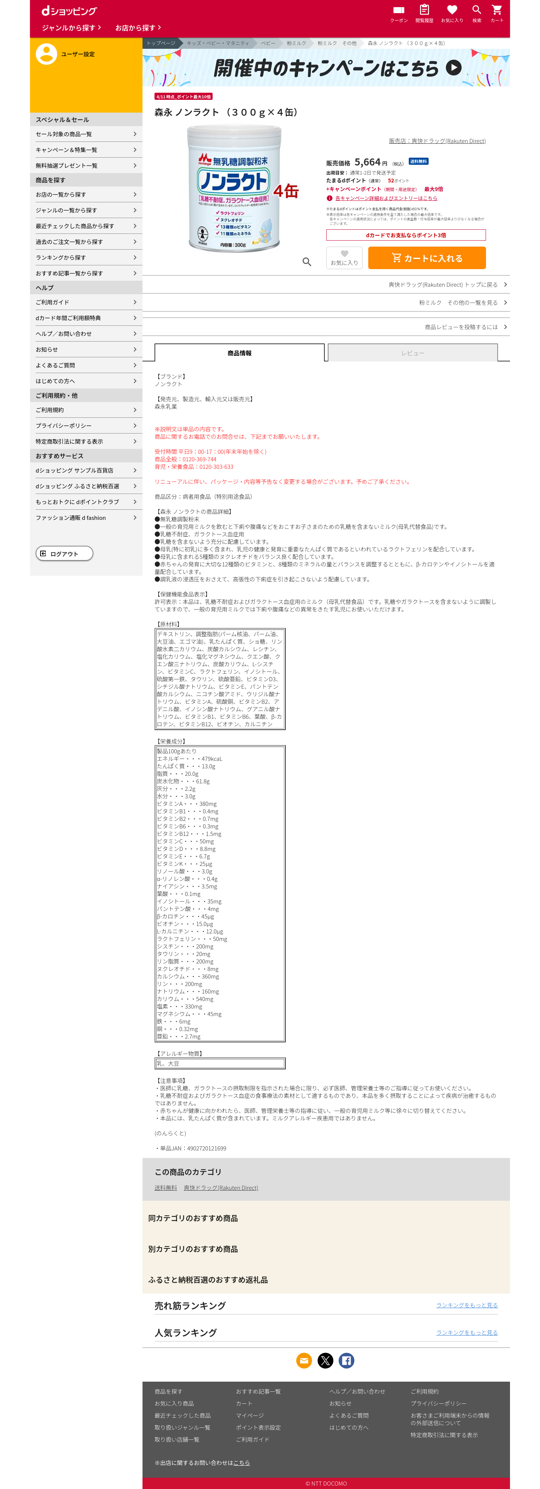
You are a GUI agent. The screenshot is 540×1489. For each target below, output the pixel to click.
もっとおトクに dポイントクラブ (77, 502)
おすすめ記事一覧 (258, 1391)
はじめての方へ (55, 381)
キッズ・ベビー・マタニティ (218, 43)
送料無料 (165, 1187)
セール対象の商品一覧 (64, 134)
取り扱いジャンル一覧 (182, 1427)
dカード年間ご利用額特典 (68, 318)
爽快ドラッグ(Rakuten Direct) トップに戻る (443, 284)
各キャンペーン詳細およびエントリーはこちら (387, 198)
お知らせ (47, 349)
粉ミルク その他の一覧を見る (458, 302)
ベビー (268, 43)
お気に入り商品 (174, 1403)
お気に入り (344, 262)
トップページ (161, 43)
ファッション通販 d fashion (71, 517)
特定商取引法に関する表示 (69, 441)
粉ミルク (296, 43)
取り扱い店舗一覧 (177, 1439)
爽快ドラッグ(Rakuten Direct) (221, 1187)
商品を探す (168, 1391)
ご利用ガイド (52, 302)
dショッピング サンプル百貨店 (74, 470)
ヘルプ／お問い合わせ (64, 333)
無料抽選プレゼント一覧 (67, 165)
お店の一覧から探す (61, 194)
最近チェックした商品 (182, 1415)
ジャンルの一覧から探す (66, 210)
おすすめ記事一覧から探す (69, 273)
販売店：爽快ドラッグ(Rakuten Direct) (437, 141)
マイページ (250, 1415)
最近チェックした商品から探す (75, 226)
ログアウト (65, 554)
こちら (241, 1462)
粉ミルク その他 (337, 43)
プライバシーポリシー (64, 425)
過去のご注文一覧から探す (69, 241)
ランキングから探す (61, 257)
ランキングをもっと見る (467, 1305)
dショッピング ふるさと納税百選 (77, 486)
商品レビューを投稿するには (461, 327)
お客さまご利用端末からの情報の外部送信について (450, 1419)
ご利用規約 (50, 410)
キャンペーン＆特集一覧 (66, 150)
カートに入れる (427, 258)
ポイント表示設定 (258, 1427)
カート (244, 1403)
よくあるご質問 (55, 365)
